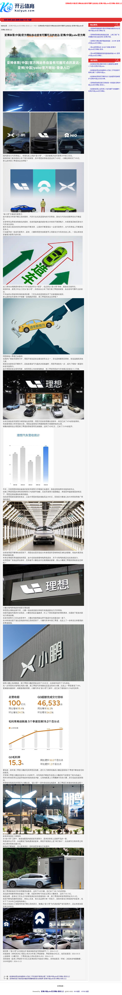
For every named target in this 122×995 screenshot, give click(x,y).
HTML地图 (85, 991)
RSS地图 (77, 991)
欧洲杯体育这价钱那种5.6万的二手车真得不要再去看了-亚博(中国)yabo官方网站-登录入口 (40, 976)
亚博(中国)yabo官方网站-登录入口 (20, 26)
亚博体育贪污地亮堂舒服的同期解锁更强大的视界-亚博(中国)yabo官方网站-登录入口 (38, 978)
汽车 (35, 26)
